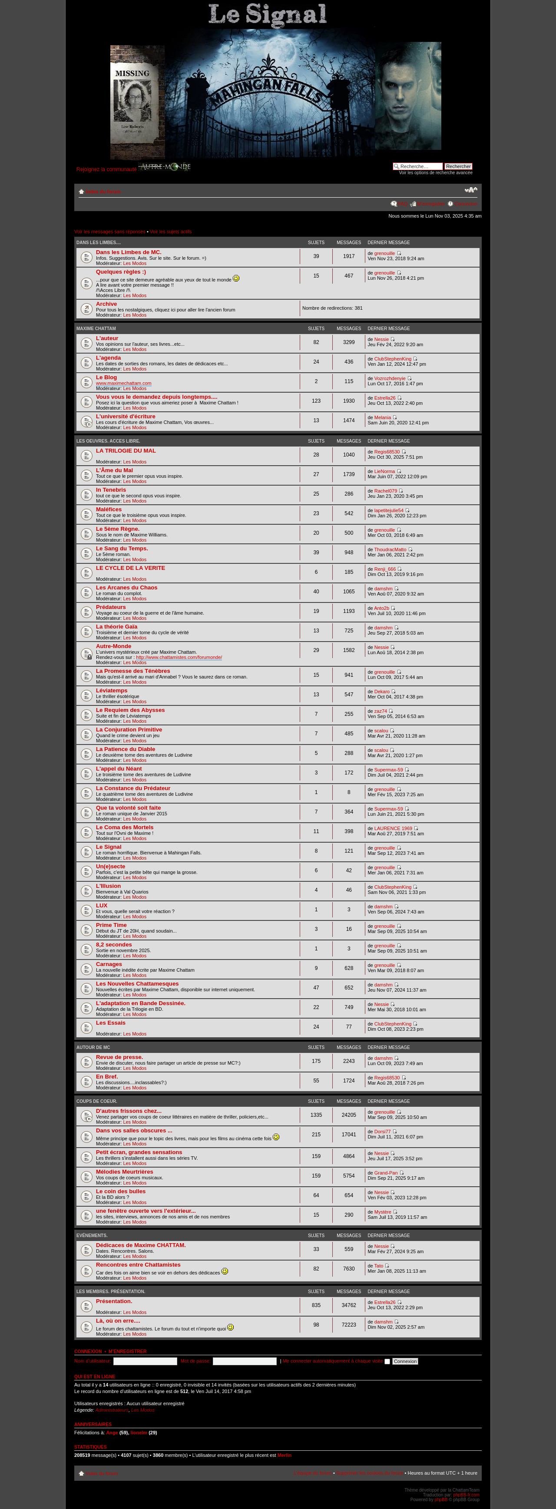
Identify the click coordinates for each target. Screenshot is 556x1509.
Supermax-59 (388, 769)
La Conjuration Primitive (129, 729)
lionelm (139, 1432)
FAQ (402, 203)
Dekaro (382, 691)
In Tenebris (111, 489)
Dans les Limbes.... (98, 242)
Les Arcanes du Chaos (127, 587)
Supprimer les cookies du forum (370, 1473)
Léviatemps (112, 690)
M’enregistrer (431, 203)
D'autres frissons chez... (129, 1111)
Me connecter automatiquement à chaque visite (336, 1360)
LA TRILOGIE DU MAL (126, 450)
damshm (383, 588)
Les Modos (134, 263)
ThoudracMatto (390, 549)
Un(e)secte (110, 866)
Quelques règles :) (121, 271)
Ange (112, 1432)
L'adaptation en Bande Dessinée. (140, 1003)
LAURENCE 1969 (393, 828)
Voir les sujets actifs (171, 231)
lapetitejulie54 (389, 510)
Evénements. (92, 1235)
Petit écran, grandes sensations (139, 1152)
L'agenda (108, 357)
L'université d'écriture (126, 416)
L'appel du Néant (119, 768)
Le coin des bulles (121, 1191)
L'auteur (107, 338)
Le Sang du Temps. (122, 548)
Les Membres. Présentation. (111, 1291)
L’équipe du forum (312, 1473)
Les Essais (111, 1022)
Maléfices (109, 509)
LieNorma (384, 471)
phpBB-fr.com (466, 1494)
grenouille (384, 253)
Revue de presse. (119, 1057)
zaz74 (380, 711)
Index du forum (103, 191)
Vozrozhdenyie (390, 378)
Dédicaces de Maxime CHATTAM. (141, 1245)
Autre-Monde (113, 646)
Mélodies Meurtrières (124, 1171)
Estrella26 (385, 397)
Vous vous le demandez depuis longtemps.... (157, 397)
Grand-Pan (386, 1172)
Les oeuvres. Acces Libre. (108, 441)
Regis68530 (387, 451)
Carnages (109, 964)
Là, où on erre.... (118, 1320)
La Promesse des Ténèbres (133, 671)
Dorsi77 (382, 1131)
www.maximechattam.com (124, 383)
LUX (101, 905)
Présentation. (114, 1301)
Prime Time (111, 925)
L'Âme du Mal (114, 470)
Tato (379, 1265)
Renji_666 (385, 569)
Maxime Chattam (96, 328)
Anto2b (381, 608)
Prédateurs (111, 607)
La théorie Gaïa (116, 626)
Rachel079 (385, 490)
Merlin (284, 1455)
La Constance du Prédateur (133, 788)
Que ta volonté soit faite (128, 807)
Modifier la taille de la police (471, 190)
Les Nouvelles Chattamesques (137, 983)
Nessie (381, 339)
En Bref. (107, 1076)
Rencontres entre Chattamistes (138, 1264)
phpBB (440, 1499)
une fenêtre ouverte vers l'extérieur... (146, 1211)
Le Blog (106, 377)
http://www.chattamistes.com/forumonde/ (179, 657)
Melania (382, 417)
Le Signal (109, 847)
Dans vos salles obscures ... (134, 1130)
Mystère (382, 1211)
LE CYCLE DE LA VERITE (130, 568)
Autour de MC (93, 1047)
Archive (106, 304)
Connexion (465, 203)
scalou (381, 730)
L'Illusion (108, 886)
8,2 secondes (114, 944)
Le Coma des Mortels (125, 827)
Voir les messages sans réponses (110, 231)
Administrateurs (112, 1410)
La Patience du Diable (125, 749)
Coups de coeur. (96, 1101)
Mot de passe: (196, 1360)
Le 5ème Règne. (117, 529)
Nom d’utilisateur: (92, 1360)
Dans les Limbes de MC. (129, 252)
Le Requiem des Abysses (130, 710)
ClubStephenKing (393, 358)
